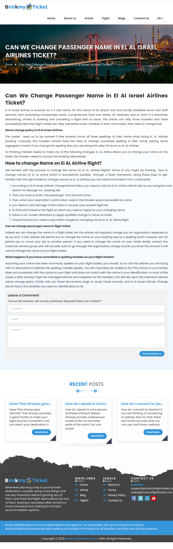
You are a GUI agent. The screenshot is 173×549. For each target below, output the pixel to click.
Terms (112, 490)
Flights (84, 500)
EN (160, 18)
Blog (83, 495)
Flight (105, 18)
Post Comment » (152, 353)
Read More (41, 432)
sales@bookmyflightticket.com (151, 492)
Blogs (122, 18)
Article (88, 18)
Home (51, 18)
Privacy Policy (117, 495)
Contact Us (141, 18)
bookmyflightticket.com (81, 539)
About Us (70, 18)
